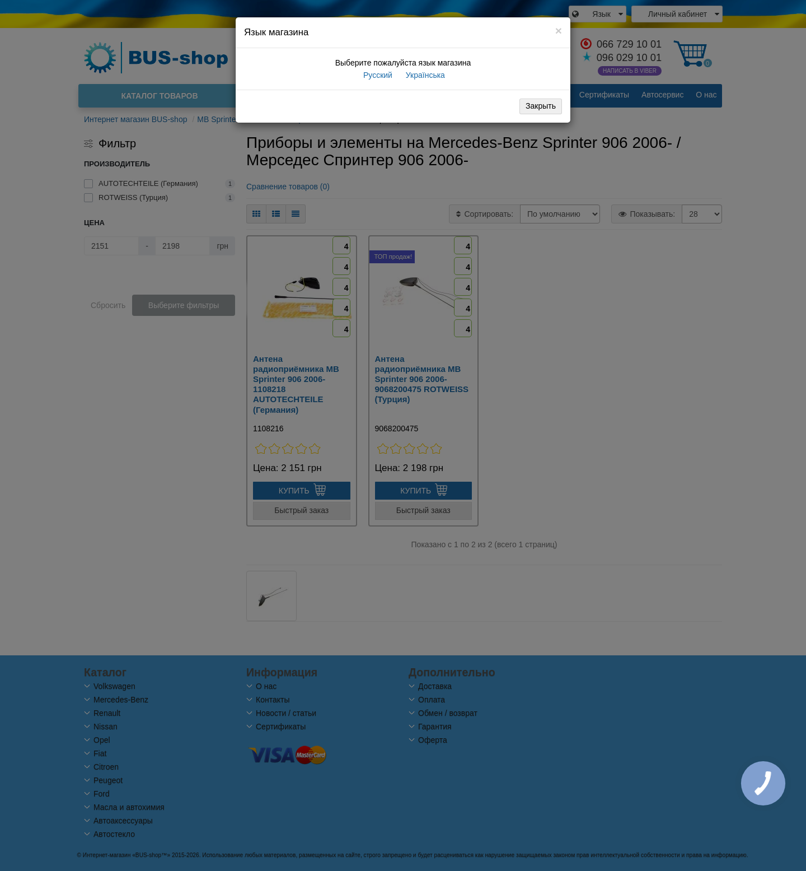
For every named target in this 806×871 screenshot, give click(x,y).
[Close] (558, 30)
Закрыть (541, 105)
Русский (376, 75)
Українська (424, 75)
